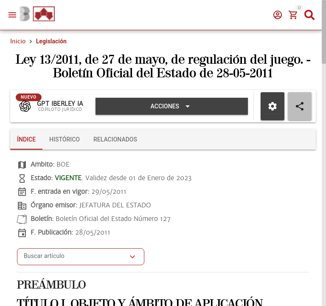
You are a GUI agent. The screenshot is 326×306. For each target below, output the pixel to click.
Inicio (17, 41)
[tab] (26, 139)
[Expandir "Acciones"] (172, 106)
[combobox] (74, 259)
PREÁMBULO (51, 285)
